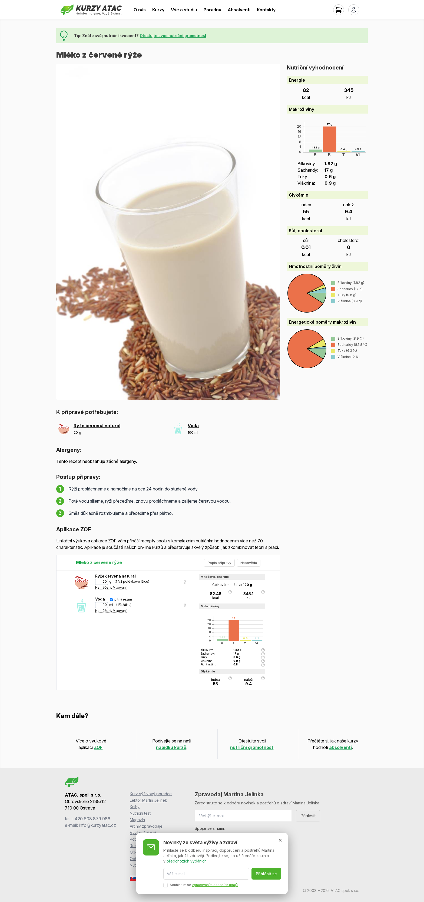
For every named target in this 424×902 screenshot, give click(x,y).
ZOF (98, 747)
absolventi (340, 747)
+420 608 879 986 (91, 818)
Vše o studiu (184, 9)
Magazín (137, 819)
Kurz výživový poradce (151, 793)
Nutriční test (140, 813)
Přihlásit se (266, 873)
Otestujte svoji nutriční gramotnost (173, 35)
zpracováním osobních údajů (215, 885)
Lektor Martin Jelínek (148, 800)
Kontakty (266, 9)
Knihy (135, 806)
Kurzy (158, 9)
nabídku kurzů (171, 747)
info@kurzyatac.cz (97, 825)
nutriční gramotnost (251, 747)
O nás (140, 9)
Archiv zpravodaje (146, 826)
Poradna (212, 9)
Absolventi (239, 9)
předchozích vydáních (187, 860)
